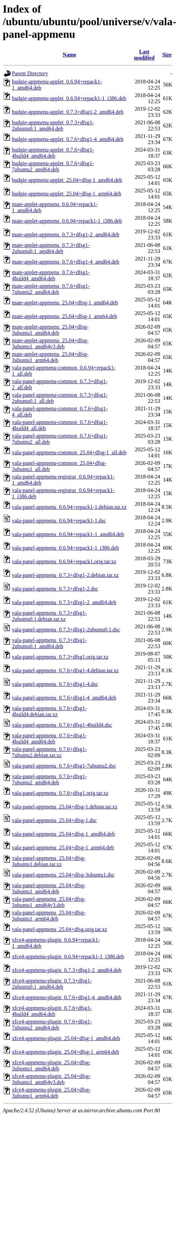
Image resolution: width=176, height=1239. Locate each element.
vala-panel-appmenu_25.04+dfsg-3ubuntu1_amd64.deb (49, 888)
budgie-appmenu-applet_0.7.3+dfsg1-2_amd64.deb (68, 112)
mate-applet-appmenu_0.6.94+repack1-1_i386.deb (67, 221)
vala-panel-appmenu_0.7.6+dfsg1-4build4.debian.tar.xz (49, 711)
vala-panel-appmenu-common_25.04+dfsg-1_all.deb (69, 452)
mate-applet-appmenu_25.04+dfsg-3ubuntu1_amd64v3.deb (50, 343)
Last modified (144, 55)
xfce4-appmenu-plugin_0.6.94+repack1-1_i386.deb (68, 956)
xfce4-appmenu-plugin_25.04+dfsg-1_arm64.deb (65, 1052)
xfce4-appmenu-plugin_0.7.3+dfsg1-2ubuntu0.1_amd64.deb (52, 984)
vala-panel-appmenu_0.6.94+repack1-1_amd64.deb (68, 534)
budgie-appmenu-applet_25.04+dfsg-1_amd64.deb (67, 180)
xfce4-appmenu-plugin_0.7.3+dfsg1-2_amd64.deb (66, 970)
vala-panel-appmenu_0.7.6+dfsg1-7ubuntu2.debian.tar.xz (49, 752)
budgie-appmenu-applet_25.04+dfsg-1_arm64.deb (66, 194)
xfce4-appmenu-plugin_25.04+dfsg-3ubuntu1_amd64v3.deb (51, 1079)
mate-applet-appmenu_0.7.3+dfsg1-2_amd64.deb (65, 234)
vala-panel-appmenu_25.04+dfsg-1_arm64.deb (63, 847)
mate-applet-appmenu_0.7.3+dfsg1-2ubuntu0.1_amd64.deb (51, 248)
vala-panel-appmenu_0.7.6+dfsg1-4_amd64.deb (64, 698)
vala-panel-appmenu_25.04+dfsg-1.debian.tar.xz (64, 807)
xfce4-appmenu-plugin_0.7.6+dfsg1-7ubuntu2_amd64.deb (52, 1025)
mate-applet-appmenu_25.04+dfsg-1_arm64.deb (64, 316)
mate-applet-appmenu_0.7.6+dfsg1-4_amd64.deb (65, 262)
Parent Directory (30, 73)
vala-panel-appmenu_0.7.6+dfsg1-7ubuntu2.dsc (64, 766)
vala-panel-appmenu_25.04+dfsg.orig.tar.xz (59, 929)
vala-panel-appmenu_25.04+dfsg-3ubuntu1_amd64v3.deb (49, 902)
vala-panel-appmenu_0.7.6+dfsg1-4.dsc (55, 684)
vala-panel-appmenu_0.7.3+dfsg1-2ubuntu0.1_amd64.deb (49, 643)
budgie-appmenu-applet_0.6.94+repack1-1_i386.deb (69, 98)
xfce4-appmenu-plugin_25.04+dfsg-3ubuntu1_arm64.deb (51, 1093)
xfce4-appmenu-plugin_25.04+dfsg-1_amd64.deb (66, 1038)
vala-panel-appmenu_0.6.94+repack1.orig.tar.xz (64, 561)
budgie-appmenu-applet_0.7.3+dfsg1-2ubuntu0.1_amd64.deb (53, 125)
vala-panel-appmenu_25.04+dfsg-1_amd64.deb (63, 834)
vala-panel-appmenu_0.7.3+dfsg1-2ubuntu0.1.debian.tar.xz (49, 616)
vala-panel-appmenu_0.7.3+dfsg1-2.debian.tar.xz (65, 575)
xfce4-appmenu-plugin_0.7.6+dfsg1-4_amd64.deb (66, 997)
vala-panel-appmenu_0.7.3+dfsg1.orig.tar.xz (60, 657)
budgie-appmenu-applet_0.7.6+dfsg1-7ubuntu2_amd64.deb (53, 166)
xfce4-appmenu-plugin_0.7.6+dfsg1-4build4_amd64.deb (52, 1011)
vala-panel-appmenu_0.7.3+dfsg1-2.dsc (55, 589)
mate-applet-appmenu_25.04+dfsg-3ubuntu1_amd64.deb (50, 330)
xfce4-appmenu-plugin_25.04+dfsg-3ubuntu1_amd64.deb (51, 1065)
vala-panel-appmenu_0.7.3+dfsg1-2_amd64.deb (64, 602)
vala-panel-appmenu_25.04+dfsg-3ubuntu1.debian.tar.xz (49, 861)
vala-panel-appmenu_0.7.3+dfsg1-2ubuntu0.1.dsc (66, 629)
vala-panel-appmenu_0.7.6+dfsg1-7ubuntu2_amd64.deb (49, 779)
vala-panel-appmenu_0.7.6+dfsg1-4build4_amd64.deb (49, 738)
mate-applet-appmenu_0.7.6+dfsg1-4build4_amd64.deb (51, 275)
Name (69, 55)
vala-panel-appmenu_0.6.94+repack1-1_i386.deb (65, 548)
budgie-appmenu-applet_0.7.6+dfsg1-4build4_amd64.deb (53, 153)
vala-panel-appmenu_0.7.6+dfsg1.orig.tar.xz (60, 793)
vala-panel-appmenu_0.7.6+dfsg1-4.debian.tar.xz (65, 670)
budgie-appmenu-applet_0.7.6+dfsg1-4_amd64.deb (68, 139)
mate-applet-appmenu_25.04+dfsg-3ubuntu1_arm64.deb (50, 357)
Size (167, 55)
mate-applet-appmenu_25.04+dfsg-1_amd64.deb (65, 302)
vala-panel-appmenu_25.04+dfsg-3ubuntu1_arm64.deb (49, 916)
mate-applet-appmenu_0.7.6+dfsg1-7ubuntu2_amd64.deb (51, 289)
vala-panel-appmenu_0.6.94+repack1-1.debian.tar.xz (69, 507)
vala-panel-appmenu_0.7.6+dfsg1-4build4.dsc (62, 725)
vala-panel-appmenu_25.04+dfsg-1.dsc (54, 820)
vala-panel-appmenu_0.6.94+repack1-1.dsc (59, 520)
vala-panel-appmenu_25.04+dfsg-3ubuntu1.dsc (63, 875)
